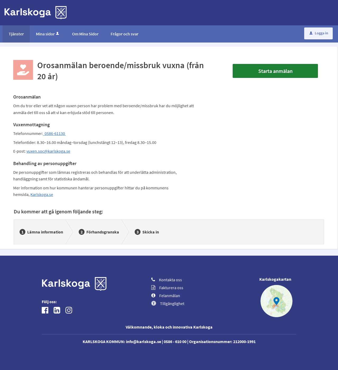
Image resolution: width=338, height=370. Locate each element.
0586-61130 (54, 133)
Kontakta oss (166, 279)
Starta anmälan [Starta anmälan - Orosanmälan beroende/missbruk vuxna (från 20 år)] (275, 71)
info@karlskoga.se (143, 341)
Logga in (318, 33)
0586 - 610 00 (175, 341)
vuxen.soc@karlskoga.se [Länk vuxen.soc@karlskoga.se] (48, 151)
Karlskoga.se (41, 194)
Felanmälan (165, 295)
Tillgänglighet (167, 303)
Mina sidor (48, 33)
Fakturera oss (167, 287)
